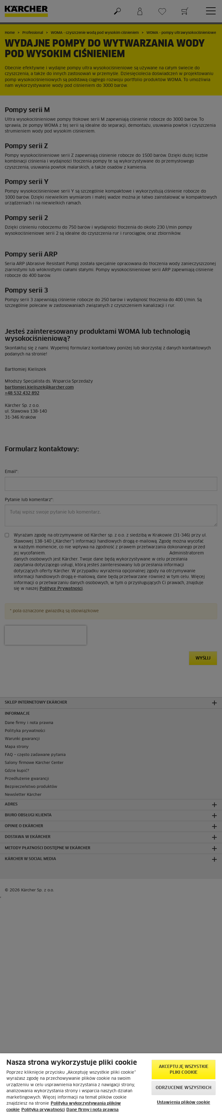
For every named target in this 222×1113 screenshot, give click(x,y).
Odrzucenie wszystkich (183, 1088)
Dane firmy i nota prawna (92, 1110)
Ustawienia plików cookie (183, 1103)
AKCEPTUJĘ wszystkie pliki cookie (183, 1070)
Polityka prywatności (43, 1110)
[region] (111, 1083)
